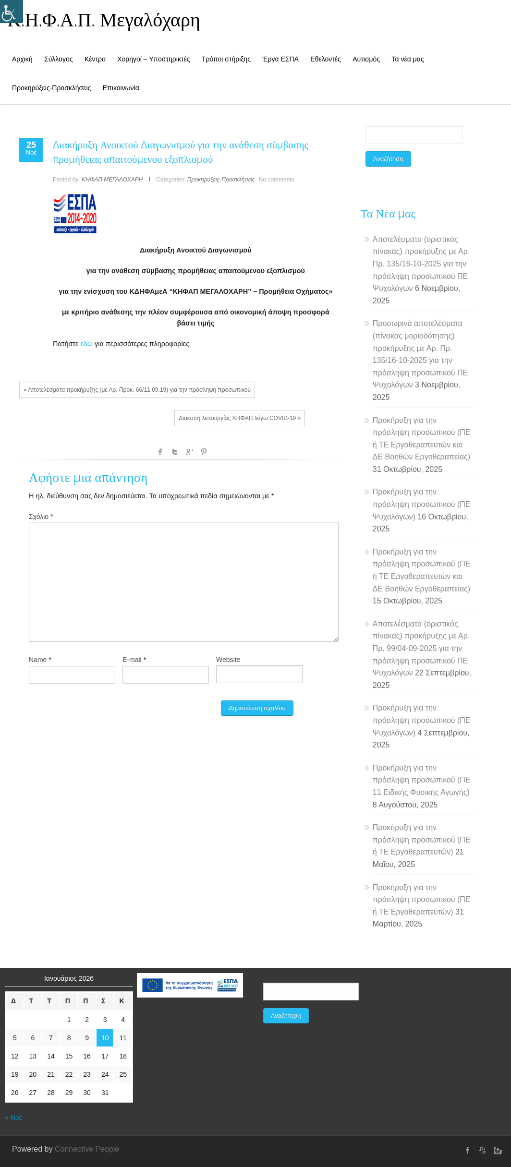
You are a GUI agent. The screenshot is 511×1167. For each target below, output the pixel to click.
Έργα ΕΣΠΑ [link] (281, 59)
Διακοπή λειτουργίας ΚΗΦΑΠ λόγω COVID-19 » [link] (240, 418)
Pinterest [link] (203, 452)
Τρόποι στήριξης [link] (226, 59)
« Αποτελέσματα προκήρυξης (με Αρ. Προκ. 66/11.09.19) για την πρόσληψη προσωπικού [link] (137, 389)
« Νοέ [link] (13, 1117)
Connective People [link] (87, 1149)
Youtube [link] (482, 1150)
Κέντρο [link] (95, 59)
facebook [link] (160, 452)
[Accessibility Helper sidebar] (11, 11)
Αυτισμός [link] (366, 59)
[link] (31, 147)
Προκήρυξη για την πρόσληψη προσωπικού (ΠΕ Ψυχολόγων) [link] (422, 504)
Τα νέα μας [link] (408, 59)
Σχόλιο (41, 516)
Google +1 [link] (189, 452)
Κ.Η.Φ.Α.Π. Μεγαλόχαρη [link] (103, 19)
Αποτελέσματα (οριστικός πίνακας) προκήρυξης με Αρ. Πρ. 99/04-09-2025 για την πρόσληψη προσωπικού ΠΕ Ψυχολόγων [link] (421, 648)
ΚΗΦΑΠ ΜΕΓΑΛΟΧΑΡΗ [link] (112, 179)
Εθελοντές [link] (325, 59)
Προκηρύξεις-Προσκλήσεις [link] (51, 88)
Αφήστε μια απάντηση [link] (88, 477)
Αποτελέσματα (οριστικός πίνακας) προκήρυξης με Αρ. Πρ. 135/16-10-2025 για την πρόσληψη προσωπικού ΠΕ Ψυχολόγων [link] (421, 263)
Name (38, 659)
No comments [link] (276, 179)
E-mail (132, 659)
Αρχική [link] (22, 59)
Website (228, 659)
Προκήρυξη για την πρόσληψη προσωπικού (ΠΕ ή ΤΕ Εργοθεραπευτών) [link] (422, 839)
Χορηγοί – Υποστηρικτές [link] (153, 59)
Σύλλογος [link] (58, 59)
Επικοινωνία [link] (121, 88)
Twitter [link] (175, 452)
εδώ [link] (86, 344)
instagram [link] (496, 1150)
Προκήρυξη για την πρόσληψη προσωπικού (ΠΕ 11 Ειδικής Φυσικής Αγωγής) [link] (422, 780)
